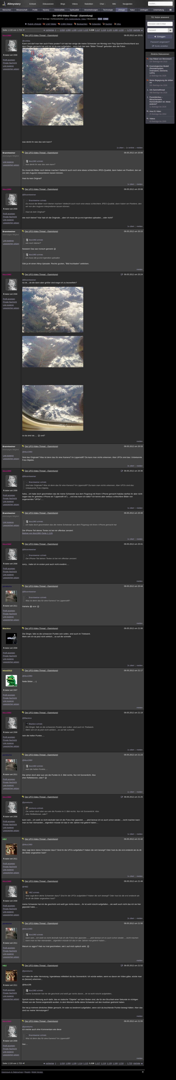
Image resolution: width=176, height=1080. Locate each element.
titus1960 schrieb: (34, 161)
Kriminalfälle (60, 10)
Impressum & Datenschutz (12, 1072)
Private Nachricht (10, 63)
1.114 (80, 30)
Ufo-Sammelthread (160, 91)
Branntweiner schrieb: (36, 200)
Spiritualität (74, 10)
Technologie (108, 10)
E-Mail (106, 19)
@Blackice (27, 718)
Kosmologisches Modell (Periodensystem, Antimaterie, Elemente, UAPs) (160, 71)
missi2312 (7, 670)
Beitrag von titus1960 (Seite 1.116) (37, 533)
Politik (34, 10)
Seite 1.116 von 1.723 (14, 30)
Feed (100, 19)
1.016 (62, 30)
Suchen (108, 24)
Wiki (114, 4)
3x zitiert (130, 466)
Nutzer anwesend (160, 17)
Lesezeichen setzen (11, 69)
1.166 (115, 30)
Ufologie (121, 10)
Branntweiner (9, 153)
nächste (136, 30)
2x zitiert (130, 665)
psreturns (7, 586)
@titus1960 (27, 452)
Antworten (96, 24)
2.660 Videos (66, 24)
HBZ (5, 839)
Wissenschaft (21, 10)
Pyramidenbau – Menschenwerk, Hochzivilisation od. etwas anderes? (160, 102)
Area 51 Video (160, 112)
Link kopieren (8, 66)
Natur (132, 10)
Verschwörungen (91, 10)
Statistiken (88, 4)
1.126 (109, 30)
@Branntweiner (29, 195)
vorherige (50, 30)
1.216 (121, 30)
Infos (119, 24)
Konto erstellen (161, 46)
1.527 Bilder (51, 24)
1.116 (91, 30)
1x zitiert (120, 148)
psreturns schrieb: (34, 808)
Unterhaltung (158, 10)
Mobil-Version (37, 1072)
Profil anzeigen (9, 60)
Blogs (63, 4)
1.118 (103, 30)
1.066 (68, 30)
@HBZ (25, 887)
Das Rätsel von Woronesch (160, 60)
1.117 (97, 30)
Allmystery (14, 3)
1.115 (85, 30)
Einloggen (161, 37)
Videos (74, 4)
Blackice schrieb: (34, 724)
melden (140, 148)
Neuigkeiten (127, 4)
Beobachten (82, 24)
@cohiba (26, 41)
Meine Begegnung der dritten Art (160, 83)
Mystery (46, 10)
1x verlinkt (130, 148)
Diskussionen (48, 4)
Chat (102, 4)
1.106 (74, 30)
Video (83, 19)
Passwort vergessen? (160, 42)
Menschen (7, 10)
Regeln (27, 1072)
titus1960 (7, 35)
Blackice (7, 628)
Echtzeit (32, 4)
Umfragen (144, 10)
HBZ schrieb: (33, 892)
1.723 (129, 30)
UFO (66, 19)
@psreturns (27, 802)
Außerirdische (74, 19)
